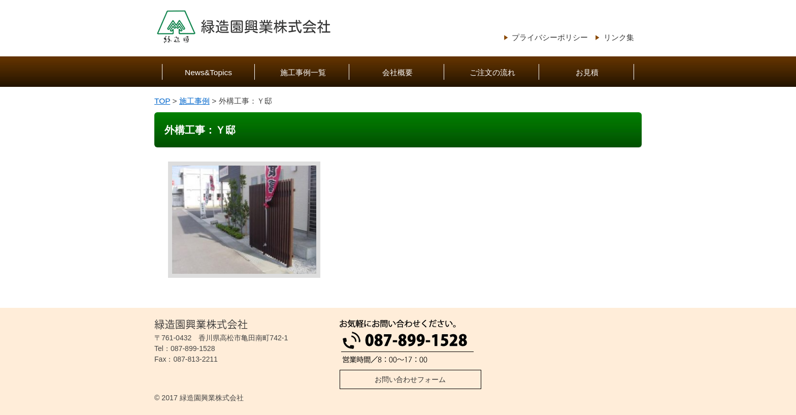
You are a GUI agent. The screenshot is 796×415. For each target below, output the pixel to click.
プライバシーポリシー (550, 37)
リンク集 (619, 37)
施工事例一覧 (303, 72)
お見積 (587, 72)
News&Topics (208, 72)
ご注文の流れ (492, 72)
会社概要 (397, 72)
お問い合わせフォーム (410, 379)
